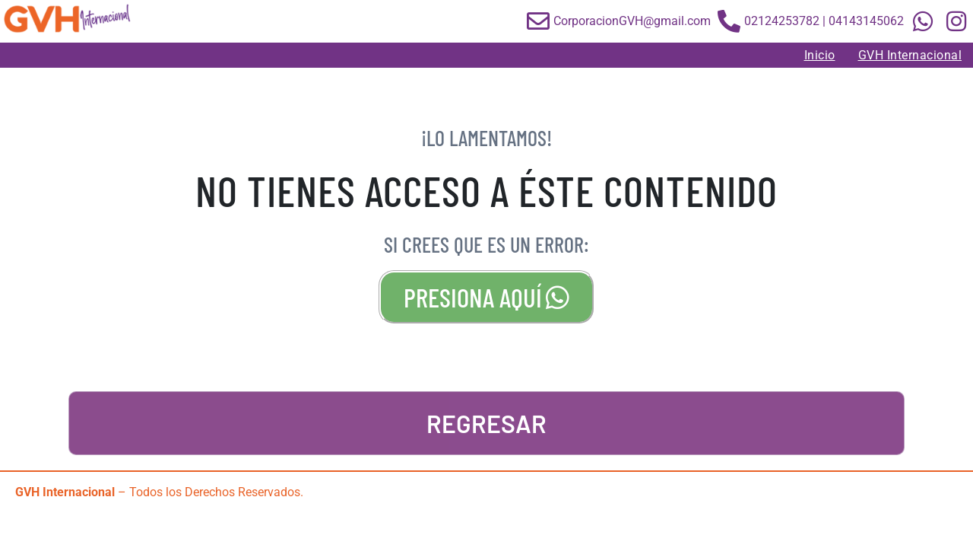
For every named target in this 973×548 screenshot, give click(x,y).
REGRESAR (486, 423)
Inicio (819, 55)
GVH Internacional (910, 55)
